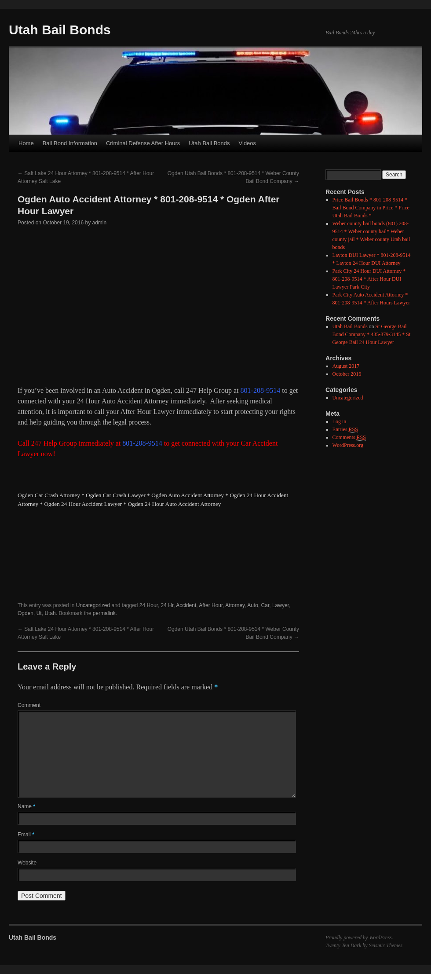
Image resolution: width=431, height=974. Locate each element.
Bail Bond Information (70, 143)
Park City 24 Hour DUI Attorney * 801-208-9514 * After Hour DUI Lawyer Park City (369, 279)
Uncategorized (93, 605)
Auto (252, 605)
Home (26, 143)
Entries (345, 429)
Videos (247, 143)
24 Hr (167, 605)
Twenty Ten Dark (343, 945)
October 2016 (347, 374)
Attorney (235, 605)
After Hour (211, 605)
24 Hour (148, 605)
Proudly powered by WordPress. (359, 937)
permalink (104, 613)
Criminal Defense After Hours (143, 143)
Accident (186, 605)
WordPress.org (347, 445)
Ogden (25, 613)
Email (26, 834)
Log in (339, 421)
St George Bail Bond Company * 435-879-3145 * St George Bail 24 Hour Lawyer (371, 334)
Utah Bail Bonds (60, 29)
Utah (49, 613)
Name (26, 806)
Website (27, 863)
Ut (39, 613)
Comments (349, 437)
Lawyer (280, 605)
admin (99, 223)
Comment (29, 705)
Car (265, 605)
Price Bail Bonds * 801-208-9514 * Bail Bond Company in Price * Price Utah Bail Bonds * (370, 208)
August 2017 (346, 366)
